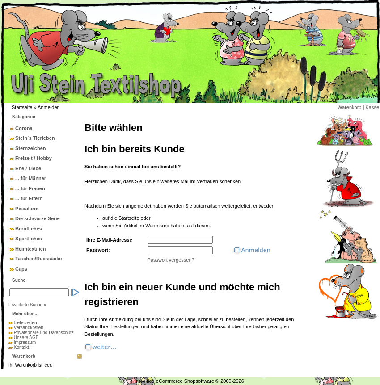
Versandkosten (28, 327)
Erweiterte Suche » (27, 304)
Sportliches (28, 238)
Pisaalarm (26, 208)
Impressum (25, 342)
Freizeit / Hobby (33, 158)
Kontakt (21, 347)
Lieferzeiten (25, 322)
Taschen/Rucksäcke (38, 258)
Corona (24, 128)
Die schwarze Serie (37, 218)
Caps (21, 269)
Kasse (372, 107)
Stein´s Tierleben (35, 138)
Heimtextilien (30, 248)
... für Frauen (30, 188)
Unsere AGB (26, 337)
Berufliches (28, 228)
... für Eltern (28, 198)
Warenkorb (349, 107)
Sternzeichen (30, 148)
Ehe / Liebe (28, 168)
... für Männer (30, 178)
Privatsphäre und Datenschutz (44, 332)
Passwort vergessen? (171, 260)
